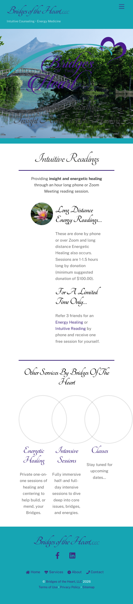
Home (33, 572)
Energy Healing (69, 322)
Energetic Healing (33, 455)
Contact (95, 572)
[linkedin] (73, 555)
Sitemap (88, 587)
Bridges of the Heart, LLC (64, 581)
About (74, 572)
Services (53, 572)
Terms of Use (48, 587)
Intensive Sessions (66, 455)
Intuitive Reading (70, 328)
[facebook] (58, 555)
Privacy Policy (70, 587)
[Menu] (121, 6)
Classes (99, 450)
